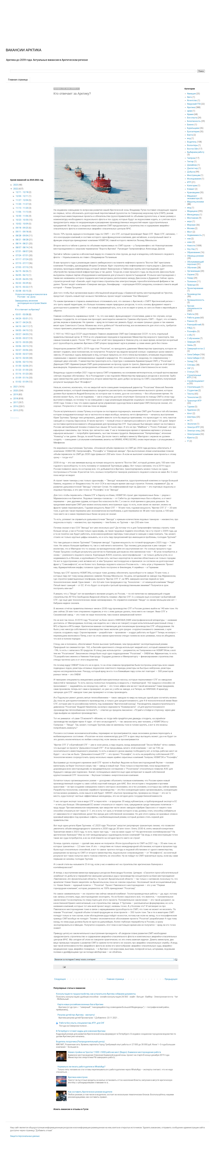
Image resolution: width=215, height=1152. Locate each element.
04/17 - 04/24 (22, 322)
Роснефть (192, 331)
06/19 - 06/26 (22, 271)
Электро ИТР (193, 427)
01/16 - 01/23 (22, 374)
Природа (191, 285)
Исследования (194, 179)
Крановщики (193, 192)
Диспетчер (192, 168)
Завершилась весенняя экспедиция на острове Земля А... (31, 303)
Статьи (190, 372)
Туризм (190, 406)
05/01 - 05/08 (22, 314)
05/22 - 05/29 (22, 283)
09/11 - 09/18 (22, 232)
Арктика (191, 107)
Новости (191, 245)
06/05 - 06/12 (22, 275)
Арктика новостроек (78, 1077)
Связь (190, 345)
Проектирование (195, 288)
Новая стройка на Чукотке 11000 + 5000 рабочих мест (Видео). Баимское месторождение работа (114, 1052)
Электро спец (193, 430)
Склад (190, 361)
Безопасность (194, 121)
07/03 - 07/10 (22, 267)
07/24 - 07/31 (22, 255)
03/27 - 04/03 (22, 334)
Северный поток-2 (196, 348)
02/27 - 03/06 (22, 350)
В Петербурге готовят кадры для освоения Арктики (80, 1031)
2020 (15, 390)
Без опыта (192, 117)
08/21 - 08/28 (22, 239)
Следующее (60, 979)
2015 (15, 410)
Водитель (191, 142)
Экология (191, 424)
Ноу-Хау (191, 249)
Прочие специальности (194, 307)
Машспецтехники (195, 202)
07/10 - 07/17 (22, 263)
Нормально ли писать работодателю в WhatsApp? (81, 1066)
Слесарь (191, 365)
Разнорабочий (194, 324)
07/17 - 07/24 (22, 259)
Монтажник (192, 218)
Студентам (192, 390)
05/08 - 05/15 (22, 291)
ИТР (189, 182)
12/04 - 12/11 (22, 196)
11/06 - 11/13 (22, 212)
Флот (189, 413)
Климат (190, 189)
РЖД (189, 328)
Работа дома (193, 317)
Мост (189, 232)
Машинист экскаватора (193, 197)
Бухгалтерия (193, 131)
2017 (15, 402)
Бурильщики (193, 128)
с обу (189, 335)
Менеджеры (193, 214)
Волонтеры (192, 145)
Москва (190, 228)
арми (189, 111)
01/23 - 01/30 (22, 370)
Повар (190, 278)
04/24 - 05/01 (22, 318)
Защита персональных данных (25, 1136)
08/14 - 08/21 (22, 243)
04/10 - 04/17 (22, 326)
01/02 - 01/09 (22, 382)
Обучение (192, 267)
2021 (15, 386)
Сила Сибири (193, 354)
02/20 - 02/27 (22, 354)
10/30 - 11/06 (22, 216)
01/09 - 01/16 (22, 378)
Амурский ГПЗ (194, 104)
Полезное (191, 281)
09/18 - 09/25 (22, 228)
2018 (15, 398)
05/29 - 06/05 (22, 279)
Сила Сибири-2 (194, 358)
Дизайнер (192, 165)
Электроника (193, 434)
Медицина (192, 211)
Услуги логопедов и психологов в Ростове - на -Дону (31, 295)
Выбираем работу (195, 152)
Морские (191, 225)
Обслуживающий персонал (195, 263)
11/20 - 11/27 (22, 204)
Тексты (190, 394)
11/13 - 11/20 (22, 208)
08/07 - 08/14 (22, 247)
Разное (190, 321)
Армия (190, 114)
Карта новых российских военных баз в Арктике (80, 1004)
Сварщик (191, 342)
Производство (194, 294)
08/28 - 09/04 (22, 235)
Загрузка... (15, 418)
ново (189, 242)
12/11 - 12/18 (22, 192)
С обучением (193, 338)
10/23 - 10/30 (22, 220)
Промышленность (195, 300)
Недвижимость (194, 235)
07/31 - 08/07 (22, 251)
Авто (189, 97)
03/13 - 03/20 (22, 342)
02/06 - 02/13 (22, 362)
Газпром (191, 158)
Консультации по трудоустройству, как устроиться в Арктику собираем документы (96, 994)
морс (189, 221)
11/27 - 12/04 (22, 200)
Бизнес (190, 124)
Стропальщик (193, 387)
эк (188, 420)
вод (189, 138)
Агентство (192, 100)
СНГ (189, 368)
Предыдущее (171, 979)
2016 (15, 406)
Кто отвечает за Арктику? (27, 309)
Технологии (192, 397)
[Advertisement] (87, 20)
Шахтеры (191, 417)
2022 (15, 189)
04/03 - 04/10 (22, 330)
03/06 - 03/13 (22, 346)
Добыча (191, 172)
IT (188, 441)
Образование (193, 252)
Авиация (191, 93)
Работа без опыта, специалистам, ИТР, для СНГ (81, 1023)
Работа (190, 314)
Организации (193, 271)
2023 (15, 185)
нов (189, 238)
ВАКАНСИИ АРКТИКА (23, 50)
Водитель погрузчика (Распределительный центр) (80, 1041)
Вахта (190, 135)
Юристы (191, 437)
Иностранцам (193, 175)
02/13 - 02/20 (22, 358)
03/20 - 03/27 (22, 338)
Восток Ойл (192, 149)
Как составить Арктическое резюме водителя (90, 1092)
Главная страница (18, 79)
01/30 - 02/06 (22, 366)
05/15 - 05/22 (22, 287)
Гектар (190, 161)
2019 (15, 394)
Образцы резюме (195, 256)
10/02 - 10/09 (22, 224)
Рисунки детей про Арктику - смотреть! (76, 1015)
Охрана (190, 274)
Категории (192, 185)
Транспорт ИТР (194, 401)
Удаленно (192, 410)
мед (189, 207)
